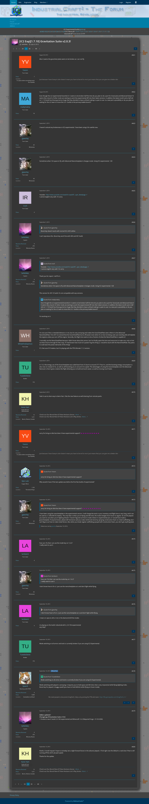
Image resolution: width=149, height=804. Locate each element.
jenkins (82, 29)
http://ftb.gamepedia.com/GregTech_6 (112, 697)
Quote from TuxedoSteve (52, 677)
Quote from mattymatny (52, 300)
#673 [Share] (133, 500)
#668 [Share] (133, 329)
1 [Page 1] (16, 49)
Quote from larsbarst (50, 576)
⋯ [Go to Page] (19, 49)
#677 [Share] (133, 639)
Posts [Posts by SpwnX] (17, 695)
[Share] (135, 48)
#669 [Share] (133, 361)
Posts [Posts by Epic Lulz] (17, 487)
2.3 (50, 31)
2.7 (60, 31)
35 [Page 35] (29, 49)
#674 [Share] (133, 539)
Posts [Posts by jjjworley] (17, 145)
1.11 (103, 31)
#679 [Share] (133, 711)
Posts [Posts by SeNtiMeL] (17, 246)
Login (121, 2)
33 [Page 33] (23, 49)
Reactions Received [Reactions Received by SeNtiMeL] (21, 244)
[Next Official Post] (128, 702)
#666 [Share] (133, 222)
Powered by (74, 801)
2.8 (64, 31)
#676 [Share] (133, 604)
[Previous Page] (13, 48)
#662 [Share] (133, 92)
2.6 (57, 31)
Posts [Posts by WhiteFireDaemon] (17, 350)
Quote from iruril (49, 264)
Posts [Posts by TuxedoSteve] (17, 382)
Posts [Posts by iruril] (17, 212)
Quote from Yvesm (50, 472)
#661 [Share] (133, 55)
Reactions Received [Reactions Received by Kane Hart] (21, 415)
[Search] (135, 2)
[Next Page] (39, 48)
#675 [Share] (133, 570)
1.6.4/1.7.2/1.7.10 (81, 31)
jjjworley (53, 526)
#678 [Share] (133, 671)
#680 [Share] (133, 747)
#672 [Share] (133, 466)
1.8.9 (90, 31)
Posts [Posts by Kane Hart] (17, 417)
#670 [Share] (133, 392)
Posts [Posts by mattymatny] (17, 113)
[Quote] (133, 83)
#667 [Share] (133, 258)
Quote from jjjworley (50, 228)
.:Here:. (77, 415)
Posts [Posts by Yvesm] (17, 76)
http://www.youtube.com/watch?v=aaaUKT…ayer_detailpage (66, 195)
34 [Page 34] (26, 49)
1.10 (98, 31)
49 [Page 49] (36, 49)
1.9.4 (94, 31)
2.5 (54, 31)
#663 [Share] (133, 123)
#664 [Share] (133, 157)
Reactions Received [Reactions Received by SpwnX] (21, 692)
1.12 (107, 31)
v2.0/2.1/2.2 (44, 31)
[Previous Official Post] (124, 702)
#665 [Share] (133, 191)
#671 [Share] (133, 429)
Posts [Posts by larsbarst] (17, 560)
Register (128, 2)
